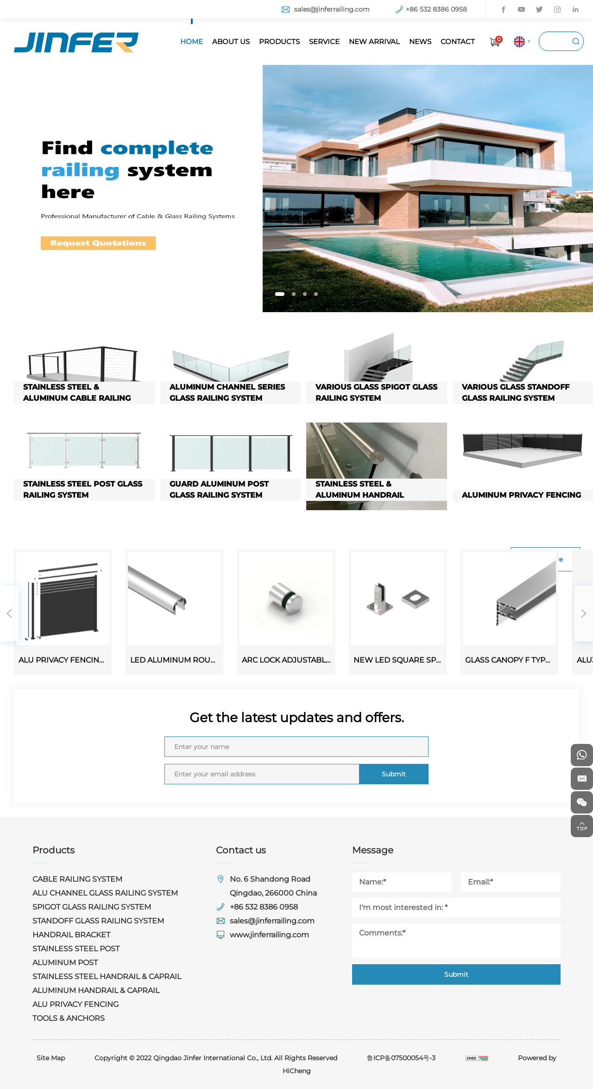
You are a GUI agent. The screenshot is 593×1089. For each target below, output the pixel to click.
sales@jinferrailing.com (332, 9)
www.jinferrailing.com (269, 934)
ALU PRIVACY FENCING (75, 1004)
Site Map (51, 1058)
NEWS (420, 41)
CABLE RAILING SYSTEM (77, 879)
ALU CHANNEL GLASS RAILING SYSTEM (105, 893)
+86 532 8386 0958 (436, 9)
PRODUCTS (279, 41)
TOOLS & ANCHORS (68, 1018)
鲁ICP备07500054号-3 (401, 1058)
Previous (9, 701)
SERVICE (324, 41)
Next (583, 701)
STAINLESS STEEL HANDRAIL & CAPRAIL (106, 976)
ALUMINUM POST (65, 962)
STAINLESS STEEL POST (76, 948)
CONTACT (458, 41)
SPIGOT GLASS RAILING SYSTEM (91, 907)
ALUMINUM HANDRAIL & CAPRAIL (95, 990)
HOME (191, 41)
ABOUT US (231, 41)
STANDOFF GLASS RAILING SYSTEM (98, 920)
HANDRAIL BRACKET (71, 934)
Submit (394, 774)
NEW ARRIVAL (374, 41)
